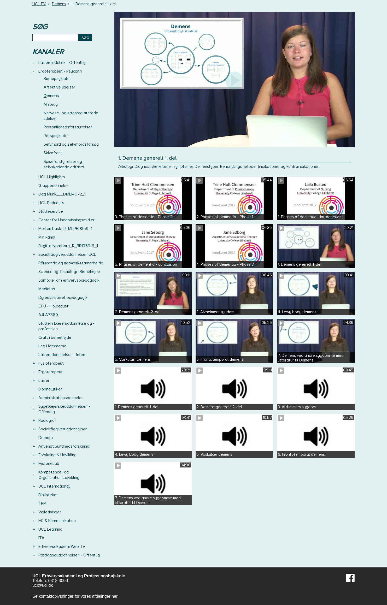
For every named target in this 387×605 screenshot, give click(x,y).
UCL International (54, 486)
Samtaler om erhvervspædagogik (68, 280)
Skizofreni (52, 153)
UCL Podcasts (51, 202)
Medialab (46, 289)
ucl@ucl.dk (42, 585)
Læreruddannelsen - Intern (62, 354)
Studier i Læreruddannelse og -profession (66, 326)
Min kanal (46, 237)
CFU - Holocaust (53, 306)
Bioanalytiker (50, 389)
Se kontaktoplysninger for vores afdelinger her (75, 596)
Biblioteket (48, 494)
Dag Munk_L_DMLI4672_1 (62, 194)
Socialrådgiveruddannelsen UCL (67, 254)
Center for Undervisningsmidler (66, 220)
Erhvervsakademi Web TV (61, 546)
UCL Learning (50, 529)
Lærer (43, 380)
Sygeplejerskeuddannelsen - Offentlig (64, 409)
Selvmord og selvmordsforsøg (71, 144)
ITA (41, 538)
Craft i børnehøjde (54, 337)
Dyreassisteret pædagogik (62, 297)
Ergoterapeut (50, 372)
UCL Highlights (51, 177)
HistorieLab (48, 463)
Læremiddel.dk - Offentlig (62, 62)
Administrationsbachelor (60, 397)
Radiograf (47, 420)
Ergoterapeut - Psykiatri (60, 71)
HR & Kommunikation (57, 520)
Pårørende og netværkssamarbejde (70, 263)
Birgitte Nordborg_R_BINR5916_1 (68, 245)
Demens (59, 4)
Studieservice (50, 211)
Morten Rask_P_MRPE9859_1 (65, 228)
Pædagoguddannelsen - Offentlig (69, 555)
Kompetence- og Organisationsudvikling (58, 475)
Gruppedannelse (53, 185)
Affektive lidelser (59, 87)
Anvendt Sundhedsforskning (63, 446)
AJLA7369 (48, 314)
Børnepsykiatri (56, 78)
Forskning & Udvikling (57, 455)
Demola (45, 437)
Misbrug (51, 104)
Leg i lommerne (52, 346)
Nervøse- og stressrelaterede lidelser (71, 115)
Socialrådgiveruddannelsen (62, 429)
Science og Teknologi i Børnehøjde (69, 271)
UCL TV (39, 4)
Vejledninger (49, 512)
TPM (42, 503)
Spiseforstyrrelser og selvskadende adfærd (64, 164)
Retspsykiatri (55, 135)
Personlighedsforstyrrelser (68, 127)
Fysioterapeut (51, 363)
